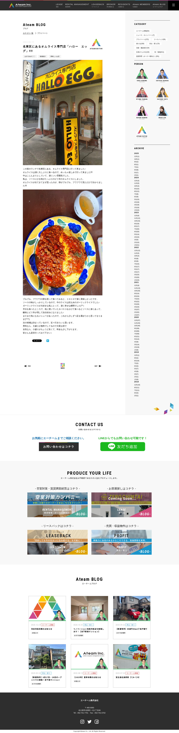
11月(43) (137, 323)
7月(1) (136, 167)
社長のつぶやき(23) (142, 52)
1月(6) (136, 350)
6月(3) (136, 366)
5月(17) (136, 269)
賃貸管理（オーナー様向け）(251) (147, 56)
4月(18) (136, 202)
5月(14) (136, 234)
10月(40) (137, 326)
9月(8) (136, 258)
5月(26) (136, 304)
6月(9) (136, 197)
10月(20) (137, 291)
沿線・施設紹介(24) (142, 48)
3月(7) (136, 374)
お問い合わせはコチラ (58, 446)
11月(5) (136, 183)
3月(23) (136, 274)
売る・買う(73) (154, 43)
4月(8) (136, 342)
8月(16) (136, 361)
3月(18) (136, 205)
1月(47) (136, 315)
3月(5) (136, 240)
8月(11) (136, 387)
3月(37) (136, 309)
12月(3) (136, 181)
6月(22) (136, 301)
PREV (29, 366)
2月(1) (136, 175)
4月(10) (136, 237)
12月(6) (136, 215)
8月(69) (136, 331)
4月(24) (136, 307)
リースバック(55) (159, 39)
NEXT (96, 366)
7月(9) (136, 194)
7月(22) (136, 299)
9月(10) (136, 189)
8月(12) (136, 191)
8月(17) (136, 226)
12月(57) (137, 320)
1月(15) (136, 280)
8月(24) (136, 296)
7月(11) (136, 390)
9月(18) (136, 224)
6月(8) (136, 170)
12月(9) (136, 285)
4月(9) (136, 371)
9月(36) (136, 328)
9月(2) (136, 162)
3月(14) (136, 344)
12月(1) (136, 156)
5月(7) (136, 172)
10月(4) (136, 186)
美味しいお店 (54, 56)
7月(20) (136, 229)
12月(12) (137, 250)
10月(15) (137, 221)
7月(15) (136, 264)
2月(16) (136, 207)
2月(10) (136, 242)
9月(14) (136, 293)
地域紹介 (43, 56)
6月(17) (136, 267)
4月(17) (136, 272)
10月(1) (136, 159)
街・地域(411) (159, 52)
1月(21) (136, 245)
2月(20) (136, 277)
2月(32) (136, 312)
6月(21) (136, 336)
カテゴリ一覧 (28, 33)
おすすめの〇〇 (30, 56)
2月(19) (136, 347)
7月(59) (136, 334)
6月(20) (136, 231)
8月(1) (136, 164)
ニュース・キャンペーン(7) (145, 35)
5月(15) (136, 199)
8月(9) (136, 261)
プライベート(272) (142, 39)
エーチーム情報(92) (142, 31)
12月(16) (137, 385)
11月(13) (137, 288)
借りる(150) (140, 43)
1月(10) (136, 210)
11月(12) (137, 218)
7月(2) (136, 363)
